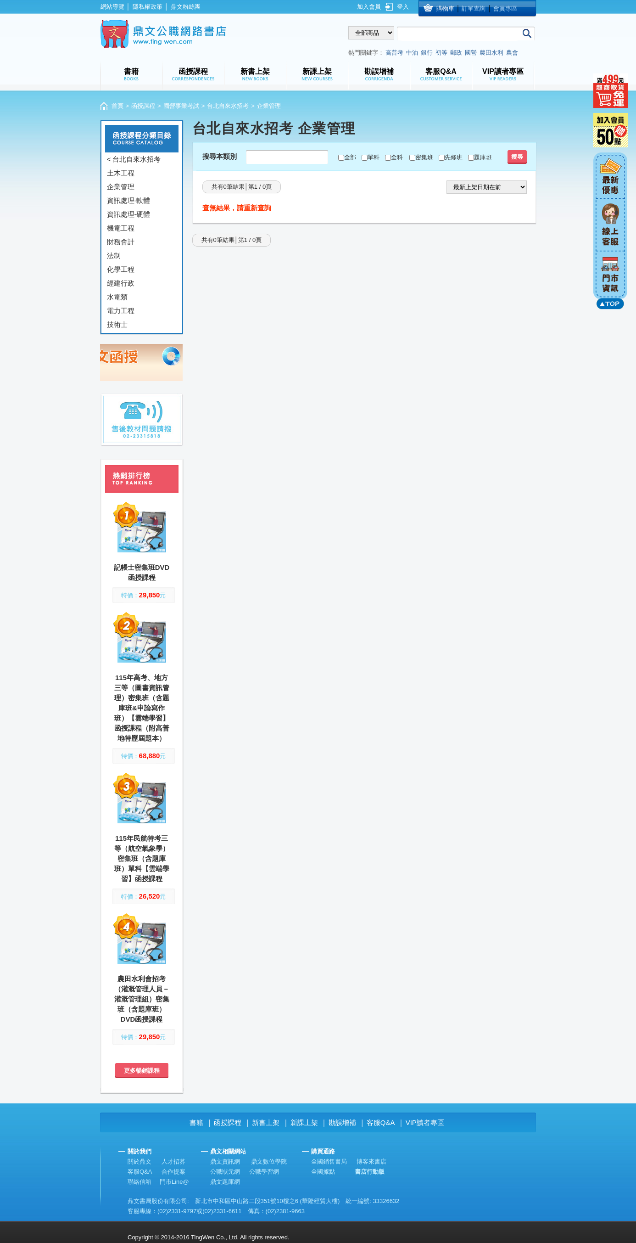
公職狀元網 (225, 1171)
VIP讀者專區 (425, 1122)
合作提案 (173, 1171)
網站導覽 (112, 6)
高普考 (394, 52)
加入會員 (369, 6)
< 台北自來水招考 (134, 159)
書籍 (196, 1122)
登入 (403, 6)
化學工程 (120, 269)
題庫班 (483, 157)
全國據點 (323, 1171)
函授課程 (143, 105)
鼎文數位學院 (269, 1161)
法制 (114, 255)
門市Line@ (174, 1181)
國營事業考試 (181, 105)
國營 (471, 52)
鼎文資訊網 (225, 1161)
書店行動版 (370, 1171)
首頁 (117, 105)
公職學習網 (264, 1171)
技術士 (117, 324)
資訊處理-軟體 (129, 200)
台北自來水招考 (228, 105)
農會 (512, 52)
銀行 (427, 52)
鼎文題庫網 (225, 1181)
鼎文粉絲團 (186, 6)
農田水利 (491, 52)
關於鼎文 (139, 1161)
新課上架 (304, 1122)
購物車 (445, 8)
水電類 (117, 297)
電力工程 (120, 311)
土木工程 (120, 173)
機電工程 (120, 228)
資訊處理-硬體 (129, 214)
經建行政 (120, 283)
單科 (373, 157)
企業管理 (120, 187)
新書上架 (265, 1122)
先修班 (454, 157)
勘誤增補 (342, 1122)
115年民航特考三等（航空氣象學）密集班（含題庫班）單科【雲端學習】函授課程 (141, 858)
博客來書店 (371, 1161)
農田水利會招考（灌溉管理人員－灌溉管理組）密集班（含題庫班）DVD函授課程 (141, 999)
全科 (397, 157)
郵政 (456, 52)
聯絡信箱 (139, 1181)
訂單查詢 (473, 8)
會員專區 (505, 8)
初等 (441, 52)
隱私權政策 (147, 6)
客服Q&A (381, 1122)
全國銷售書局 (329, 1161)
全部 (350, 157)
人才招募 (173, 1161)
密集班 (424, 157)
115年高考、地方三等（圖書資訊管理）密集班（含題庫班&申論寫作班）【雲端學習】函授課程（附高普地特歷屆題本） (141, 708)
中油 (412, 52)
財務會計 (120, 242)
